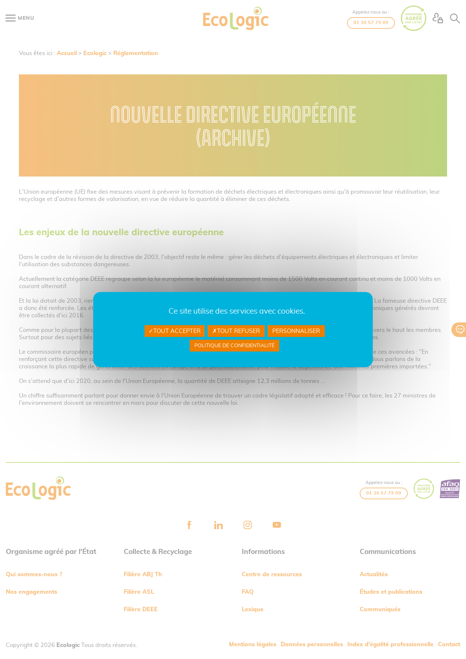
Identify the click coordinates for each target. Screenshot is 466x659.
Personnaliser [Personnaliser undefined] (296, 331)
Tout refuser (236, 331)
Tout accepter (175, 331)
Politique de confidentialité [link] (234, 345)
